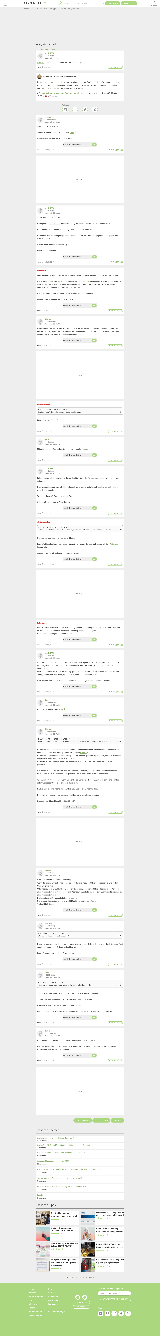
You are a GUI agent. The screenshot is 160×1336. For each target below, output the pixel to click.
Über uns (33, 1304)
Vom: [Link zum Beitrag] (39, 67)
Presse (32, 1308)
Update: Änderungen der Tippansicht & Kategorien (62, 1229)
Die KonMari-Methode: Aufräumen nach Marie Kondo (64, 1214)
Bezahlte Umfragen (56, 1312)
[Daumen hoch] (94, 144)
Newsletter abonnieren (114, 1299)
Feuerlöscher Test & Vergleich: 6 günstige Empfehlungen (110, 1261)
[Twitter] (85, 109)
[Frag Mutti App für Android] (84, 1298)
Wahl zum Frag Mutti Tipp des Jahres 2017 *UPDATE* (64, 1245)
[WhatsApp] (95, 109)
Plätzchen (113, 544)
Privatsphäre (54, 1300)
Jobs (31, 1300)
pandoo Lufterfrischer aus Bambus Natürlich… (62, 93)
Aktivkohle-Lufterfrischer (50, 82)
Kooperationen (35, 1312)
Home (31, 1289)
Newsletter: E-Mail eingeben (110, 1289)
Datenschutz (53, 1296)
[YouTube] (100, 1314)
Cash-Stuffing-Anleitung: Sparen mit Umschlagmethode (109, 1230)
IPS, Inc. (92, 1277)
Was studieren (35, 1315)
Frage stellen (112, 3)
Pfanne (83, 753)
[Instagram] (114, 1314)
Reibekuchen (54, 224)
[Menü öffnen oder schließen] (5, 3)
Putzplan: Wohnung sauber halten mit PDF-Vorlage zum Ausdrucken (63, 1263)
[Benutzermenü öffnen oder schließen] (154, 3)
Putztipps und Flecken (46, 49)
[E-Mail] (65, 109)
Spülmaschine (83, 281)
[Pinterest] (107, 1314)
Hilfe (50, 1289)
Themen (32, 1293)
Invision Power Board (77, 1277)
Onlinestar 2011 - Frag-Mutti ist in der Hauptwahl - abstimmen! (110, 1214)
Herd (72, 133)
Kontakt (51, 1293)
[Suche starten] (61, 3)
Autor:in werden (36, 1296)
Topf (61, 709)
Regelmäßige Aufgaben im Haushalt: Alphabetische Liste (109, 1245)
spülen (60, 281)
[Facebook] (75, 109)
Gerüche (40, 63)
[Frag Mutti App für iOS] (77, 1298)
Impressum (53, 1304)
